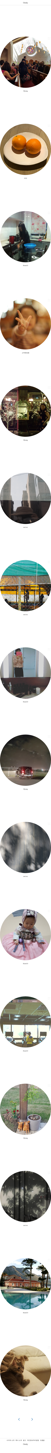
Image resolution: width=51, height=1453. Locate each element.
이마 (25, 178)
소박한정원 (25, 353)
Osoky (25, 3)
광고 (24, 1440)
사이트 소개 (10, 1440)
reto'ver (25, 527)
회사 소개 (19, 1440)
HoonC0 (25, 265)
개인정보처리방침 (33, 1440)
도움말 (42, 1440)
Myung (25, 91)
